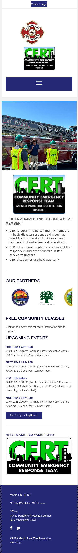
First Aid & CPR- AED (19, 346)
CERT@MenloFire (21, 503)
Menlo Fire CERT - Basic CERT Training (30, 434)
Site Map (15, 542)
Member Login (39, 4)
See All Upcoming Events (24, 415)
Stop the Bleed (16, 378)
